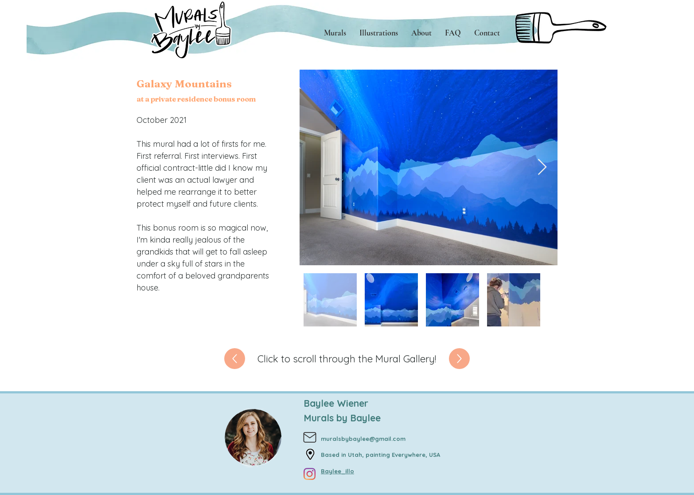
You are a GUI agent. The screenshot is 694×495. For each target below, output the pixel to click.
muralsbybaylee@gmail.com (363, 438)
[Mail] (310, 438)
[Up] (234, 358)
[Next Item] (542, 167)
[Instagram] (310, 474)
